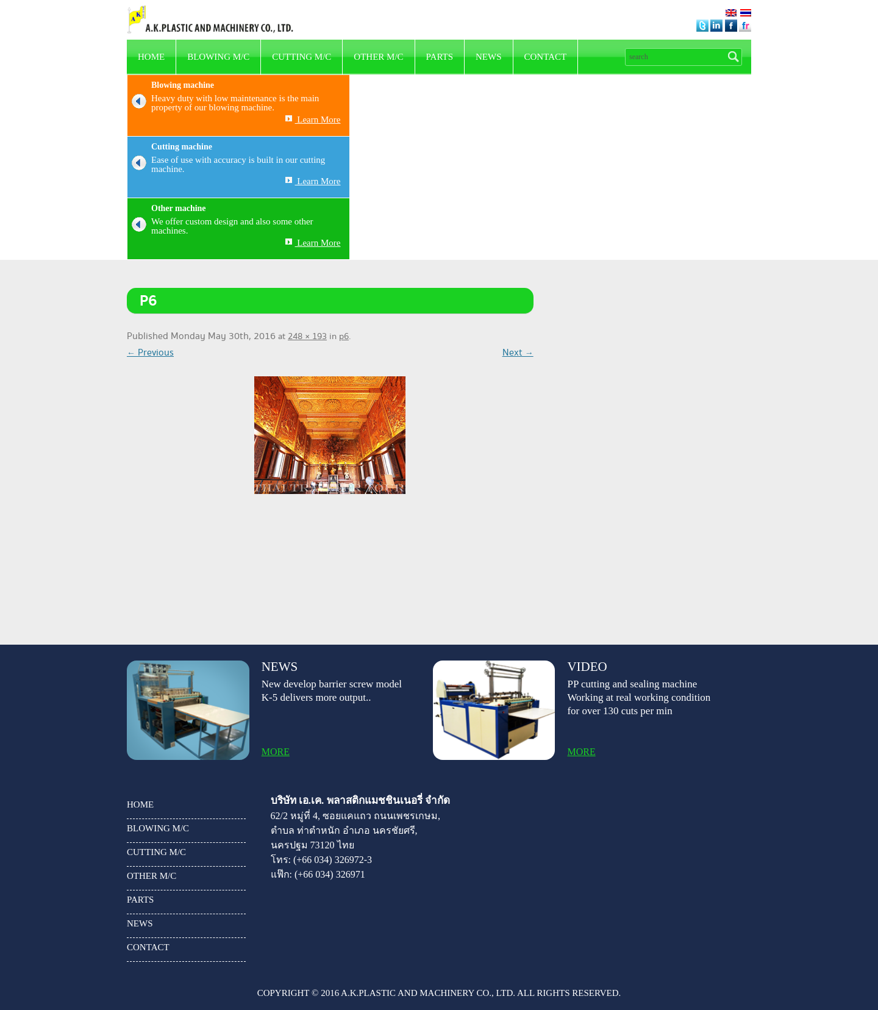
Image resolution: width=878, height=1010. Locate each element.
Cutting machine (181, 146)
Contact (545, 57)
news (489, 57)
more (276, 752)
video (587, 667)
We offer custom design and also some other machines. (220, 226)
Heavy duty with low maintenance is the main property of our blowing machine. (223, 103)
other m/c (378, 57)
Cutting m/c (301, 57)
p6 (344, 336)
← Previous (150, 353)
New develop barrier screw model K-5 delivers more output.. (332, 690)
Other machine (178, 208)
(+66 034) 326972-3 (332, 859)
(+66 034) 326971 (329, 874)
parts (439, 57)
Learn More (313, 119)
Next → (518, 353)
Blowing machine (182, 85)
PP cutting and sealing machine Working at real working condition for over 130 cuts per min (638, 697)
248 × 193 (307, 336)
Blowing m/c (218, 57)
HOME (151, 57)
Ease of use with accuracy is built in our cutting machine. (226, 165)
